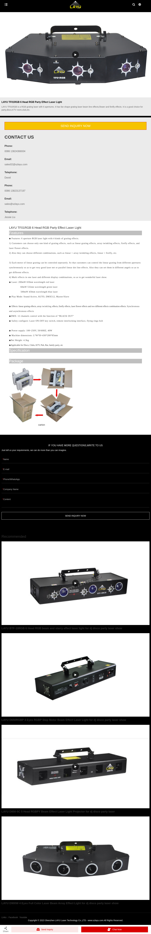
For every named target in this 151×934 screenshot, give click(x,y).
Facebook (13, 917)
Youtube (23, 917)
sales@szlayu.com (15, 204)
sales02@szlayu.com (16, 164)
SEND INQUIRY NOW (75, 126)
